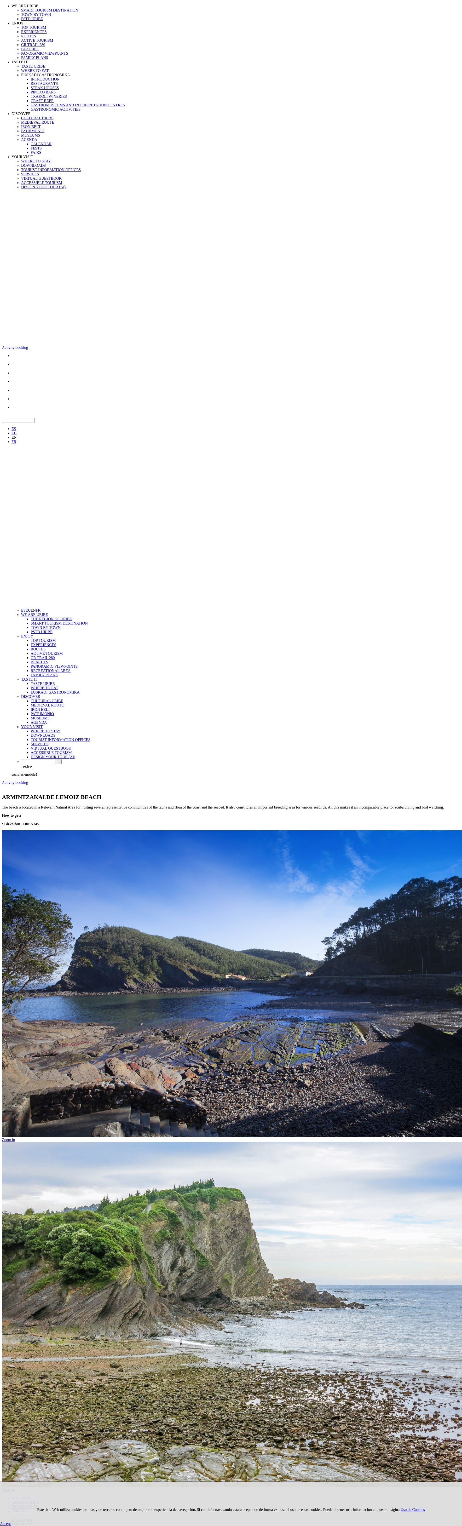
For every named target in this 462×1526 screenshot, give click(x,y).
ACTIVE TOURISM (37, 40)
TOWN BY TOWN (36, 14)
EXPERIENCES (34, 32)
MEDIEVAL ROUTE (37, 122)
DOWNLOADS (33, 165)
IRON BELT (31, 127)
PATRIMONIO (32, 131)
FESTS (36, 148)
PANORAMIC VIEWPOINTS (44, 53)
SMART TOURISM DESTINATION (49, 10)
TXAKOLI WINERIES (49, 96)
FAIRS (36, 152)
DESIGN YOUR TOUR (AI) (43, 187)
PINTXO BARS (43, 92)
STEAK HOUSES (45, 88)
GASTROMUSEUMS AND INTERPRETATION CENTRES (78, 105)
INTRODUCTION (45, 79)
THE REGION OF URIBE (51, 619)
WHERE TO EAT (35, 71)
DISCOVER (21, 114)
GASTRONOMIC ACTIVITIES (56, 109)
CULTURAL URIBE (37, 118)
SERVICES (30, 174)
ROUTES (28, 36)
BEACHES (30, 49)
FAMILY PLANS (34, 58)
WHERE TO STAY (36, 161)
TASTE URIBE (33, 66)
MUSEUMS (30, 135)
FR (14, 442)
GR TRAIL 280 (33, 45)
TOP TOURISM (33, 27)
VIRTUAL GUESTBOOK (41, 178)
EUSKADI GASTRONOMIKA (45, 75)
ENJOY (18, 23)
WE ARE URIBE (25, 6)
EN (14, 437)
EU (14, 433)
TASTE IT (20, 62)
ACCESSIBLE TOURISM (41, 183)
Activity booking (15, 347)
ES (14, 429)
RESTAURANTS (44, 83)
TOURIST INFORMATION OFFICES (51, 170)
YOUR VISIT (22, 157)
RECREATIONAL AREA (51, 671)
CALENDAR (41, 144)
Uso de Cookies (413, 1510)
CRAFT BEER (42, 101)
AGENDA (29, 140)
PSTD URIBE (32, 19)
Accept (5, 1524)
